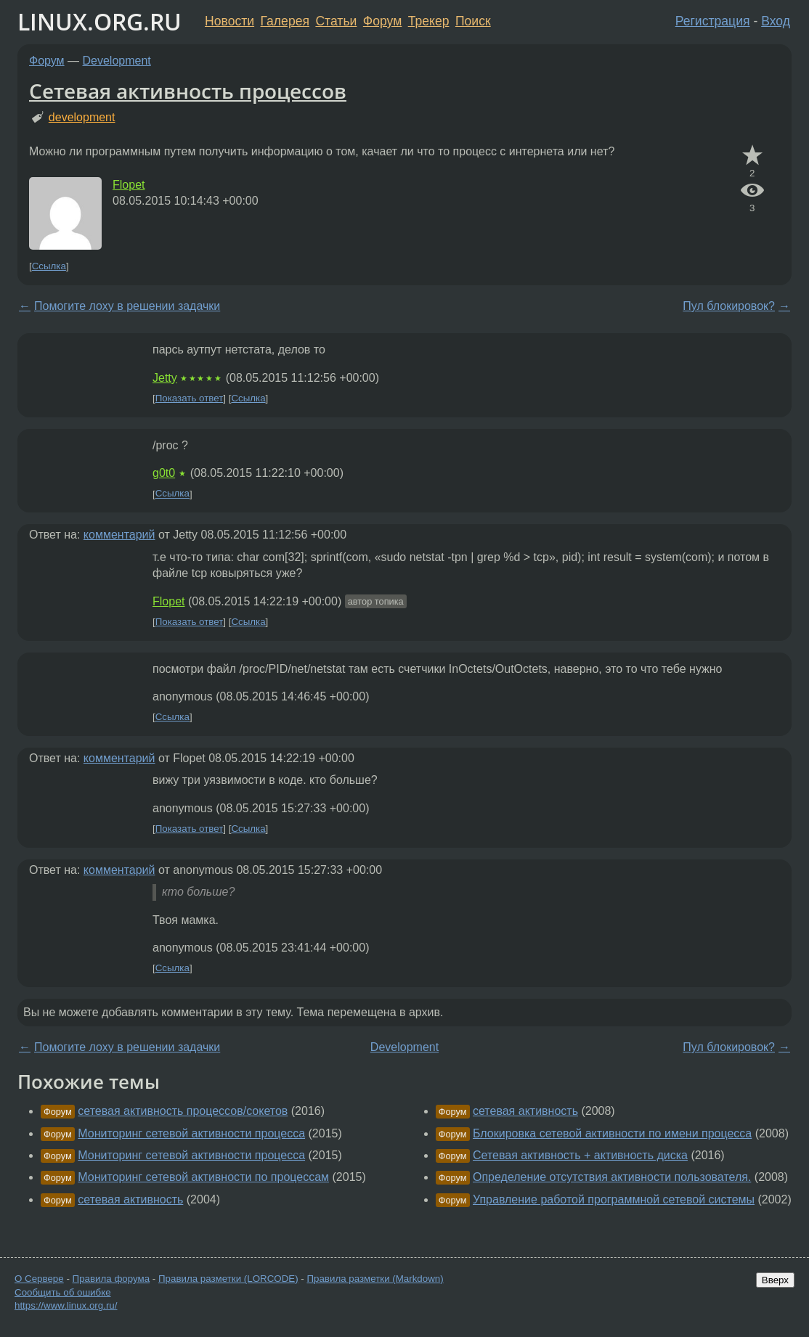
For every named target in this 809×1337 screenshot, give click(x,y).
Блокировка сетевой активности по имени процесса (612, 1133)
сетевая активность (130, 1199)
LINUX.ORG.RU (99, 21)
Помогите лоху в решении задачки (127, 306)
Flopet (129, 185)
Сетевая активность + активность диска (580, 1155)
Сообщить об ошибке (63, 1292)
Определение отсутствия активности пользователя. (612, 1177)
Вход (775, 21)
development (82, 117)
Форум (382, 21)
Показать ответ (189, 398)
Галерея (285, 21)
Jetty (165, 378)
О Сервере (39, 1278)
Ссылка (49, 266)
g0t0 (164, 473)
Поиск (473, 21)
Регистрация (712, 21)
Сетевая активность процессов (187, 91)
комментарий (119, 534)
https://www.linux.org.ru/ (66, 1305)
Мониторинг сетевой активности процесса (191, 1133)
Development (117, 60)
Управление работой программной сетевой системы (614, 1199)
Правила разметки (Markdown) (374, 1278)
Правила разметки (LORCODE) (228, 1278)
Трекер (429, 21)
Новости (229, 21)
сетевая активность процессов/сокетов (183, 1111)
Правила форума (111, 1278)
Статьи (336, 21)
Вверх (775, 1280)
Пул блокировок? (729, 306)
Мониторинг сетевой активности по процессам (203, 1177)
